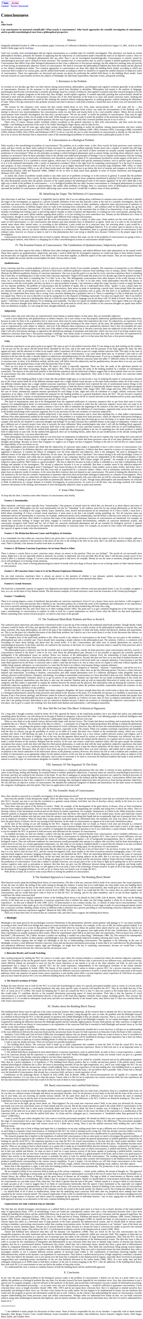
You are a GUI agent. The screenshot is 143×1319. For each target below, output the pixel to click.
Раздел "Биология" (20, 6)
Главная (5, 6)
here (32, 48)
